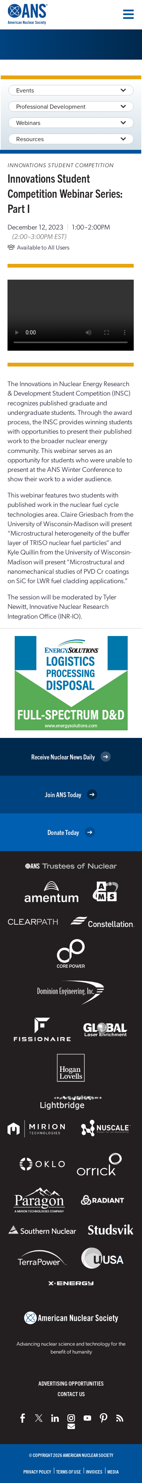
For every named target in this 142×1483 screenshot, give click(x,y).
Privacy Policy (37, 1471)
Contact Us (71, 1393)
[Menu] (128, 14)
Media (113, 1471)
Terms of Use (68, 1471)
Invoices (94, 1471)
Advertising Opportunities (71, 1383)
